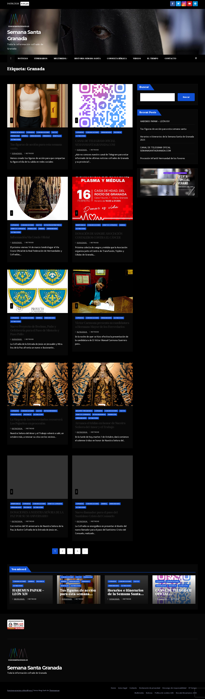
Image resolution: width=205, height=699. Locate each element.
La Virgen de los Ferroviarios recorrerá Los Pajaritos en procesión (36, 421)
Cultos (54, 132)
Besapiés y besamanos (84, 411)
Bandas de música (17, 132)
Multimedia (60, 58)
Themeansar (54, 690)
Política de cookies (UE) (164, 693)
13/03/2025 (17, 242)
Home (113, 688)
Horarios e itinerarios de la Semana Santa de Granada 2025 (167, 138)
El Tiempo (152, 58)
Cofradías (30, 132)
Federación (15, 136)
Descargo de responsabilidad (174, 688)
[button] (196, 58)
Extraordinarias (50, 411)
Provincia (117, 132)
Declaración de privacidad (149, 688)
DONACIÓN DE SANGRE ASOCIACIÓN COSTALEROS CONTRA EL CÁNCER (98, 235)
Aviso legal (122, 688)
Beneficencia (80, 225)
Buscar (144, 87)
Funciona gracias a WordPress (19, 690)
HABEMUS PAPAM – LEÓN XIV (155, 121)
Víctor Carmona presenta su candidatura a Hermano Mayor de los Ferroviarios (102, 325)
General (25, 136)
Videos (137, 58)
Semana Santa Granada (34, 668)
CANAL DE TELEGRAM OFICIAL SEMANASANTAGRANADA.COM (95, 143)
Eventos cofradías (18, 229)
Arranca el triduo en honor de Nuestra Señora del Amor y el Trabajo (100, 425)
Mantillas (57, 136)
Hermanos (47, 136)
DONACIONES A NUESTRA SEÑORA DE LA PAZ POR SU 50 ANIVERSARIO (36, 514)
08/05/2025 (19, 599)
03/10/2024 (17, 428)
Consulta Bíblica (117, 58)
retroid (29, 153)
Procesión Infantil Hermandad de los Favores (162, 158)
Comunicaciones (43, 132)
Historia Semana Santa (87, 58)
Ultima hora (15, 139)
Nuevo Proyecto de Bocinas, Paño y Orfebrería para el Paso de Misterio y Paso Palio (34, 330)
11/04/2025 (17, 153)
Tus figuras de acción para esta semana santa (36, 146)
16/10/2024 (82, 331)
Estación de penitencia (52, 225)
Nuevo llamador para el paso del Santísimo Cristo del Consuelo (96, 514)
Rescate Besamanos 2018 (186, 693)
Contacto (170, 58)
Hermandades (35, 136)
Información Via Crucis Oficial (29, 237)
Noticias (23, 58)
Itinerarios (40, 58)
